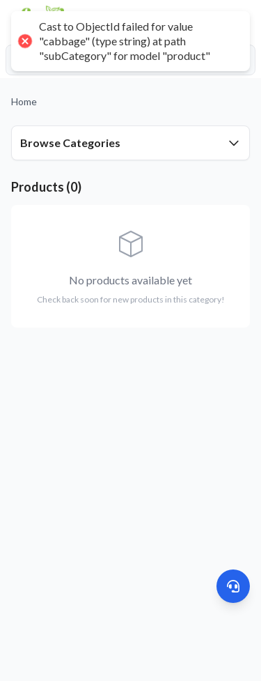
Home (24, 101)
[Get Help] (233, 586)
